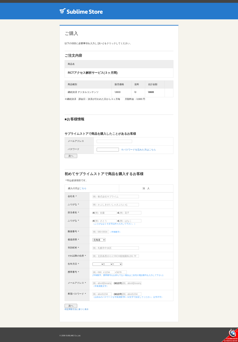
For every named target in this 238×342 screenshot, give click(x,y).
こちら (82, 188)
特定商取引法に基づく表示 (76, 309)
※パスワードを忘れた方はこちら (138, 149)
